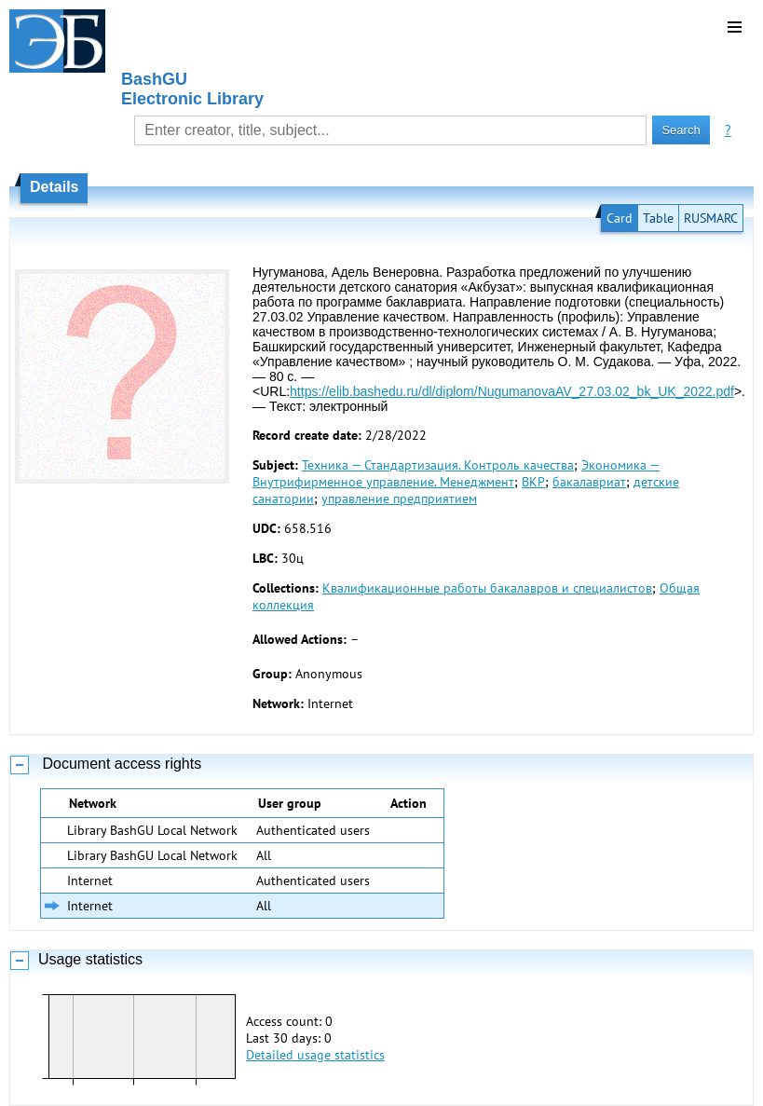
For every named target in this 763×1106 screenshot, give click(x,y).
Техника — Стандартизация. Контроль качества (438, 465)
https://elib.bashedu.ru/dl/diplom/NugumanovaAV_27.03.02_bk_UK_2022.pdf (512, 391)
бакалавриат (589, 481)
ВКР (533, 481)
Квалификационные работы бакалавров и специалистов (487, 588)
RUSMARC (711, 218)
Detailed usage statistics (315, 1054)
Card (619, 218)
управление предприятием (399, 498)
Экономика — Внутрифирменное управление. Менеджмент (456, 473)
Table (658, 218)
